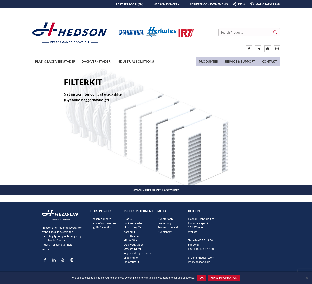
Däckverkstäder (95, 61)
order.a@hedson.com (201, 257)
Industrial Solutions (135, 61)
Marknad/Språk (267, 4)
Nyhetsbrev (164, 231)
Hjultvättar (130, 240)
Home (137, 190)
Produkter (208, 61)
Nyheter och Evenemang (209, 4)
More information (224, 277)
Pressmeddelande (168, 227)
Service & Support (239, 61)
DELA (241, 4)
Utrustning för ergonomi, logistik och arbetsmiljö (137, 253)
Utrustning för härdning (132, 229)
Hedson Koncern (167, 4)
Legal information (101, 227)
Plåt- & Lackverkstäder (55, 61)
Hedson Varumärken (103, 223)
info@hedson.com (199, 261)
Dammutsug (131, 261)
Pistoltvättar (131, 236)
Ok (202, 277)
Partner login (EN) (129, 4)
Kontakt (269, 61)
